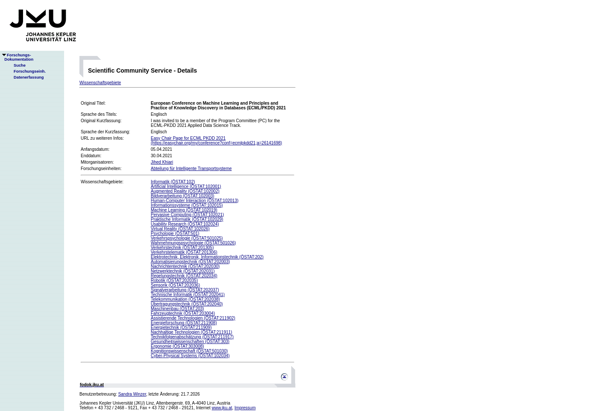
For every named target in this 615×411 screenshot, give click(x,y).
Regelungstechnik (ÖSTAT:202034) (184, 275)
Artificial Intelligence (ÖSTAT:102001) (186, 186)
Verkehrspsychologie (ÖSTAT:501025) (187, 238)
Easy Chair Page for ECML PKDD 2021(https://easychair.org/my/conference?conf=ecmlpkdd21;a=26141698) (216, 140)
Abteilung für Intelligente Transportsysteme (191, 168)
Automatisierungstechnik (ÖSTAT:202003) (190, 261)
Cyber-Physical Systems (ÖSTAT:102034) (190, 355)
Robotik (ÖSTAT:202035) (174, 280)
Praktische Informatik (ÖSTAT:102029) (187, 219)
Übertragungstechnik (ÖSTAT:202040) (187, 304)
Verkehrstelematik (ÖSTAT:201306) (184, 252)
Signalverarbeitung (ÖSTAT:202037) (185, 290)
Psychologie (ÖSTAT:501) (175, 233)
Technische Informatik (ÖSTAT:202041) (188, 294)
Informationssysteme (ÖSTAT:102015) (187, 205)
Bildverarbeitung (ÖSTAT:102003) (182, 196)
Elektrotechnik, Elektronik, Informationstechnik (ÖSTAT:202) (207, 257)
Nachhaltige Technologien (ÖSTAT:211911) (191, 332)
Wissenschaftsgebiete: (102, 181)
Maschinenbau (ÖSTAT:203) (177, 308)
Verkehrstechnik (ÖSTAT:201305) (182, 247)
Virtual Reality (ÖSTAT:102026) (180, 228)
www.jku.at (222, 407)
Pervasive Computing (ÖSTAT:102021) (187, 214)
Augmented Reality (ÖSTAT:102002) (185, 191)
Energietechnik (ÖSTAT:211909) (181, 327)
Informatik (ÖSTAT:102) (173, 181)
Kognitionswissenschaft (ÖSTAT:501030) (189, 351)
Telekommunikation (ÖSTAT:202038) (185, 299)
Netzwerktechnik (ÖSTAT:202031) (183, 271)
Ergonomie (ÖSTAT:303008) (177, 346)
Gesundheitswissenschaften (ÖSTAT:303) (190, 341)
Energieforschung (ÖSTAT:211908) (184, 322)
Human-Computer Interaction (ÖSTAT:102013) (194, 200)
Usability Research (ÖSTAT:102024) (185, 224)
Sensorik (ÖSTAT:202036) (175, 285)
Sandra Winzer (132, 394)
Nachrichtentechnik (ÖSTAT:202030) (185, 266)
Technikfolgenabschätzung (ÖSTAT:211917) (192, 337)
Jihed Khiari (162, 162)
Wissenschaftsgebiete (100, 82)
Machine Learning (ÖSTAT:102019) (184, 210)
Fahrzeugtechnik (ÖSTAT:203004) (183, 313)
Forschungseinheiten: (101, 168)
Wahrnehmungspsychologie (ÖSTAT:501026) (193, 243)
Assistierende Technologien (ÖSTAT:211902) (193, 318)
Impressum (244, 407)
